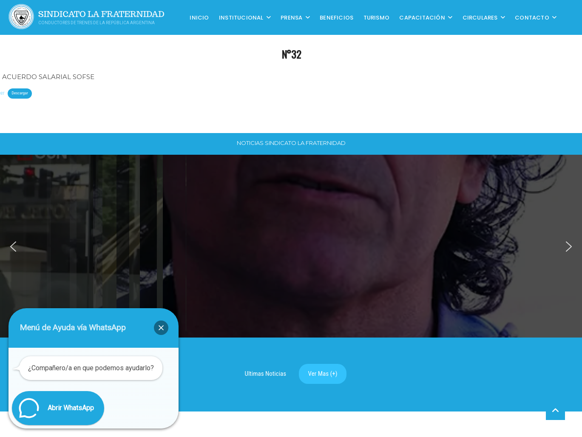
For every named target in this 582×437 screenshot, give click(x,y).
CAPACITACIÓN (422, 17)
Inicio (199, 17)
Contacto (532, 17)
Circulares (480, 17)
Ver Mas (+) (323, 373)
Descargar (19, 93)
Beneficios (336, 17)
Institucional (241, 17)
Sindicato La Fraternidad (101, 14)
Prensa (291, 17)
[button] (13, 246)
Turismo (376, 17)
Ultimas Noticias (266, 373)
